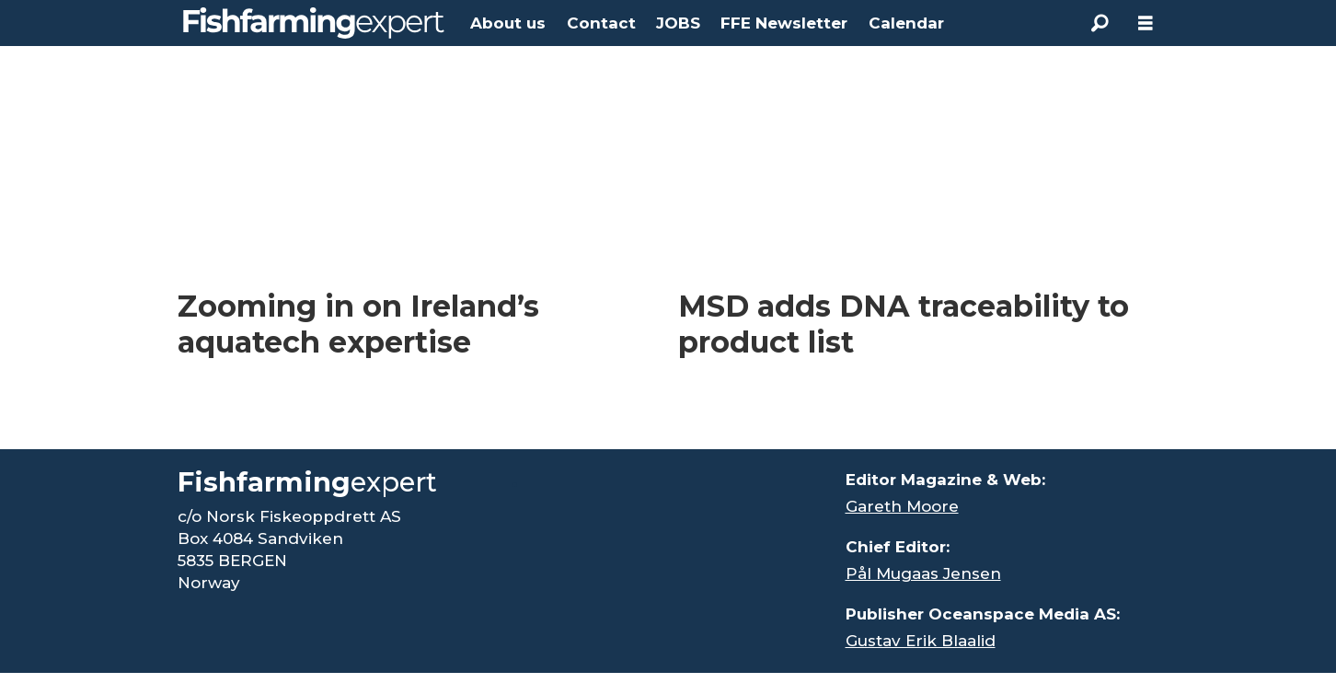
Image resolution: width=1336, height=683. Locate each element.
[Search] (1100, 23)
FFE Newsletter (783, 23)
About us (508, 23)
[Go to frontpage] (313, 23)
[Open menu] (1145, 23)
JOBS (678, 23)
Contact (601, 23)
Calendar (906, 23)
